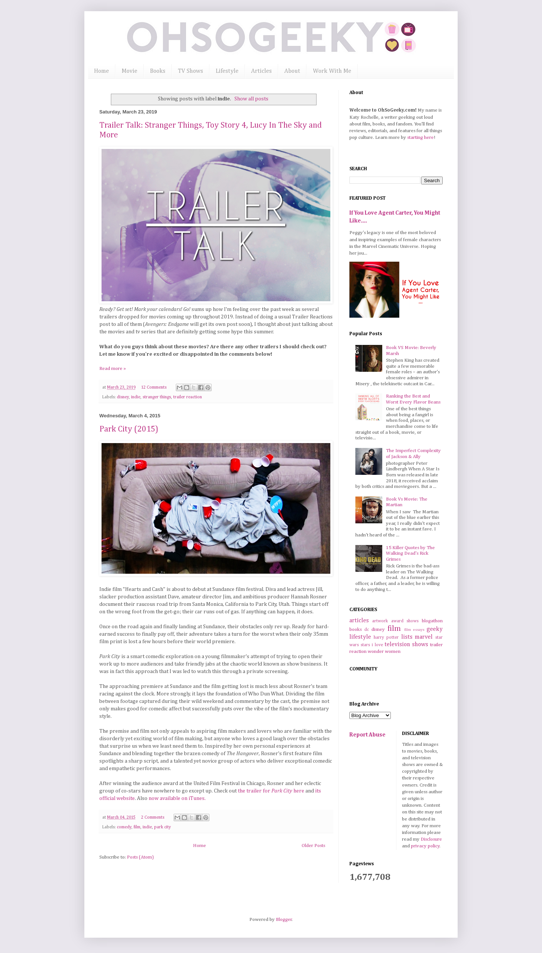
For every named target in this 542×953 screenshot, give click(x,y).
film (137, 827)
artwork (380, 621)
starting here (420, 137)
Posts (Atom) (140, 857)
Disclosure (431, 839)
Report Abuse (367, 735)
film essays (414, 630)
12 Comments (153, 387)
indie (135, 397)
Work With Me (332, 71)
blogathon (432, 621)
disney (123, 397)
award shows (405, 621)
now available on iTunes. (177, 798)
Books (157, 71)
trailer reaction (187, 397)
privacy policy (425, 846)
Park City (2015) (128, 429)
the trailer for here (271, 791)
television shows (406, 644)
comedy (124, 827)
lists (406, 637)
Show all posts (251, 99)
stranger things (157, 397)
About (292, 71)
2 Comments (152, 817)
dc (366, 629)
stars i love (372, 645)
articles (359, 620)
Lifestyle (227, 71)
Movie (129, 71)
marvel (424, 637)
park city (162, 827)
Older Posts (313, 845)
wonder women (384, 651)
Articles (261, 71)
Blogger (284, 919)
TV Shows (190, 71)
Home (101, 71)
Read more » (112, 368)
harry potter (386, 637)
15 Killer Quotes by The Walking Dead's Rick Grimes (410, 553)
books (355, 629)
